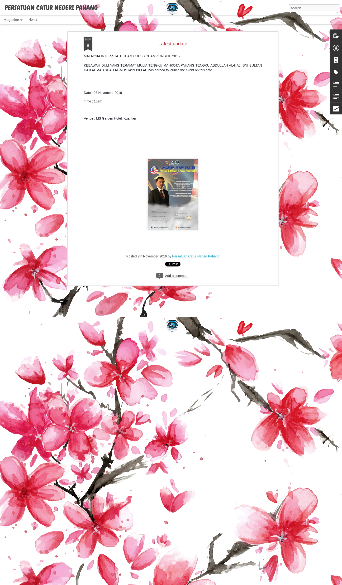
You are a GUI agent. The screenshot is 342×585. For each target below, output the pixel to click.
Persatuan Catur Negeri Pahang (195, 256)
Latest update (172, 43)
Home (32, 19)
